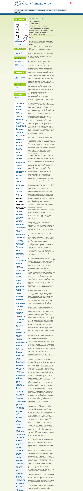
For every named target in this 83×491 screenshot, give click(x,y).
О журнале (24, 10)
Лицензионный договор (20, 65)
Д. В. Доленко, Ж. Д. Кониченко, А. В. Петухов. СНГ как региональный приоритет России (20, 240)
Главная (17, 10)
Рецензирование (18, 75)
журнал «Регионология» (35, 3)
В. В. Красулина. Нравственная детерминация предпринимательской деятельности (21, 119)
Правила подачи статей (20, 61)
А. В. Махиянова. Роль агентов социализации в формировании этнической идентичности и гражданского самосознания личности (20, 146)
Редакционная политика (44, 10)
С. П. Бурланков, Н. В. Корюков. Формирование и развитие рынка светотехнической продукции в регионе (20, 485)
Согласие (17, 67)
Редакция (17, 97)
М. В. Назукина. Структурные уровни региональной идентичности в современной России (19, 349)
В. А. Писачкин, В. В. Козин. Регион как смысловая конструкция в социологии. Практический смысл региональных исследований (21, 109)
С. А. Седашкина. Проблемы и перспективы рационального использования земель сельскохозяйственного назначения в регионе (21, 443)
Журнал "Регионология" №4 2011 (39, 18)
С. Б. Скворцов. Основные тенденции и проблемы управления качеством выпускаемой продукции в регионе (19, 456)
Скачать (20, 44)
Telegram (17, 88)
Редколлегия (32, 10)
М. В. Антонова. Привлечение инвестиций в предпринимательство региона (21, 341)
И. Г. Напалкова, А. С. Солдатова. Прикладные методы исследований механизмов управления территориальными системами (20, 312)
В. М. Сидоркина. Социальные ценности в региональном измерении (20, 212)
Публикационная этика (59, 10)
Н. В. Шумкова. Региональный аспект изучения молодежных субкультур (20, 394)
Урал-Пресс (17, 99)
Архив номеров (19, 52)
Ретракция (18, 53)
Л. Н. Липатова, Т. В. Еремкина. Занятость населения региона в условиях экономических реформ (20, 332)
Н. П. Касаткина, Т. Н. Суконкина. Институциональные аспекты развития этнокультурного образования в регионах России (21, 403)
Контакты (17, 12)
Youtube (16, 87)
